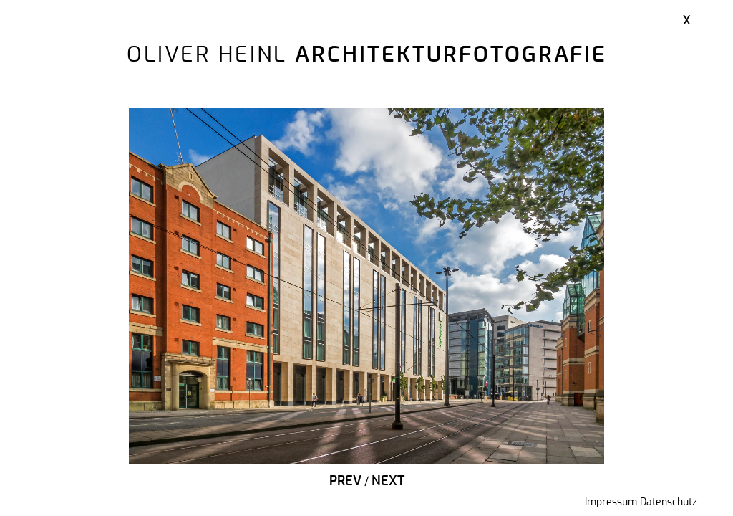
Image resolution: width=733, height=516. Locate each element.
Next (388, 481)
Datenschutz (668, 502)
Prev (345, 481)
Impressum (611, 502)
